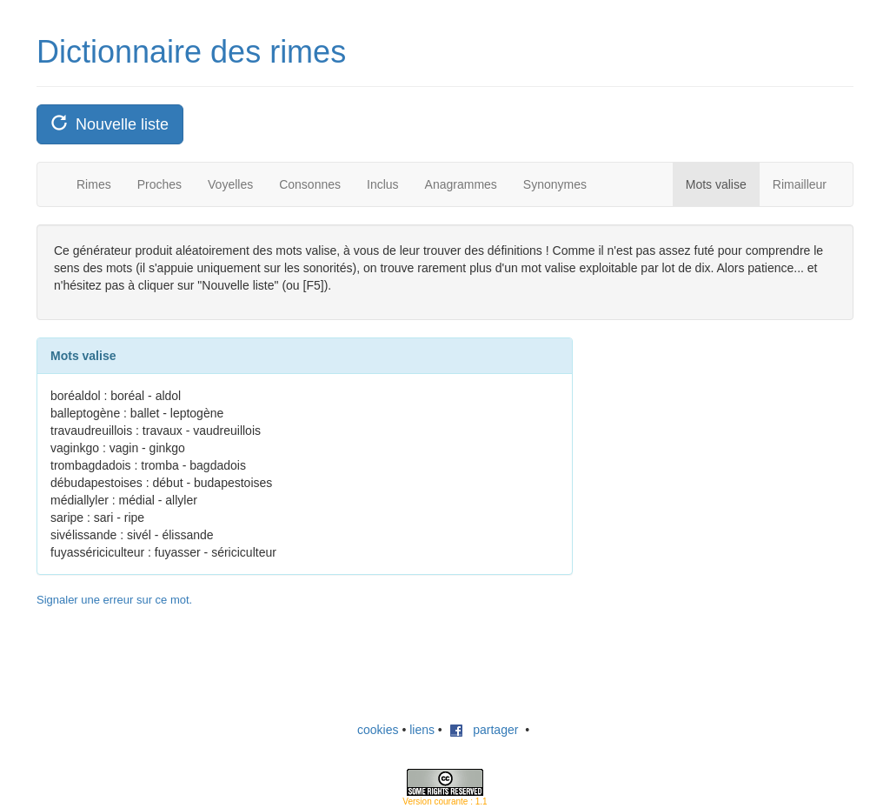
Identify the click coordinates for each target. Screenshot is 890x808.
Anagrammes (461, 184)
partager (484, 730)
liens (422, 730)
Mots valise (716, 184)
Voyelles (230, 184)
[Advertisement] (729, 446)
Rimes (93, 184)
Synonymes (555, 184)
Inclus (383, 184)
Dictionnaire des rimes (191, 52)
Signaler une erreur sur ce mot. (114, 599)
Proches (159, 184)
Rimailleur (800, 184)
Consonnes (310, 184)
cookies (377, 730)
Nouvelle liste (110, 124)
